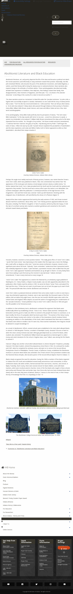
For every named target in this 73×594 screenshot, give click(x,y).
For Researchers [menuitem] (13, 512)
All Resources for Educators (34, 62)
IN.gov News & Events (43, 551)
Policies (23, 554)
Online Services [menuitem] (13, 530)
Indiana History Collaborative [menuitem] (12, 505)
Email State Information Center (8, 557)
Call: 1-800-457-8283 (7, 568)
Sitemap (23, 557)
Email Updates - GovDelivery (43, 556)
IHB (5, 62)
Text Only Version (63, 556)
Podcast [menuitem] (5, 484)
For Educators (15, 62)
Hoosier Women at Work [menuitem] (16, 491)
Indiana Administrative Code (43, 565)
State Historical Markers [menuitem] (16, 477)
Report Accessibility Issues (61, 561)
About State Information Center (8, 546)
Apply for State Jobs (25, 546)
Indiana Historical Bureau (16, 15)
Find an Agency (7, 564)
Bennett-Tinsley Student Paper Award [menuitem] (15, 498)
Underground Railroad (13, 64)
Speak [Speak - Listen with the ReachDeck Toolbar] (64, 548)
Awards (41, 569)
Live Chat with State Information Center (8, 552)
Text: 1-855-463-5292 (7, 573)
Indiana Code (43, 560)
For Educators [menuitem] (12, 509)
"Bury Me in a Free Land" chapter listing (18, 444)
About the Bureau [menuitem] (14, 474)
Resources (52, 62)
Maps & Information (42, 546)
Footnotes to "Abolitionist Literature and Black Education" (26, 449)
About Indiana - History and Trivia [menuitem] (19, 516)
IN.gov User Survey (26, 551)
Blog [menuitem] (4, 481)
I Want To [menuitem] (11, 524)
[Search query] (62, 22)
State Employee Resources (25, 565)
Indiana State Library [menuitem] (9, 495)
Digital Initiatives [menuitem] (8, 488)
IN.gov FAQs (24, 561)
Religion (8, 439)
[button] (22, 1)
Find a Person (7, 561)
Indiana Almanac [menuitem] (8, 502)
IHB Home (10, 467)
